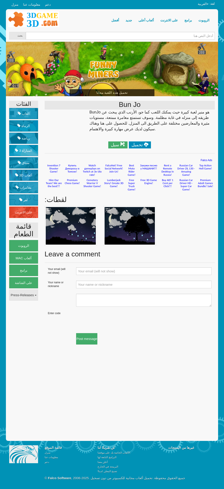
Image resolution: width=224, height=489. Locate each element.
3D (23, 175)
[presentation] (109, 320)
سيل (115, 144)
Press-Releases (24, 295)
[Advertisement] (26, 371)
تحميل (137, 144)
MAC (24, 258)
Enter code (54, 313)
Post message (86, 339)
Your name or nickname (56, 284)
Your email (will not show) (56, 271)
